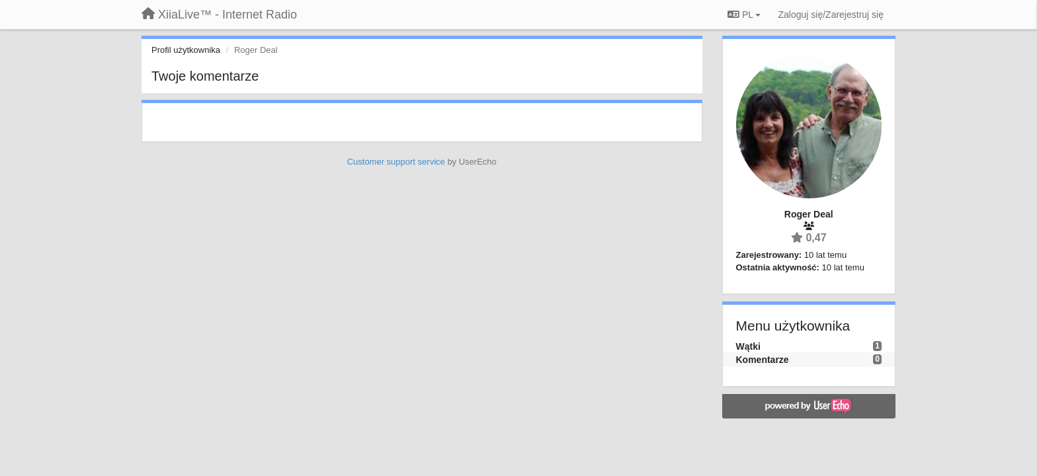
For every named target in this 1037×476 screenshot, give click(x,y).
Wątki (748, 346)
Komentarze (762, 359)
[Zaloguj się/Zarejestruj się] (830, 14)
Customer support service (396, 162)
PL (744, 14)
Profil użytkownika (185, 50)
